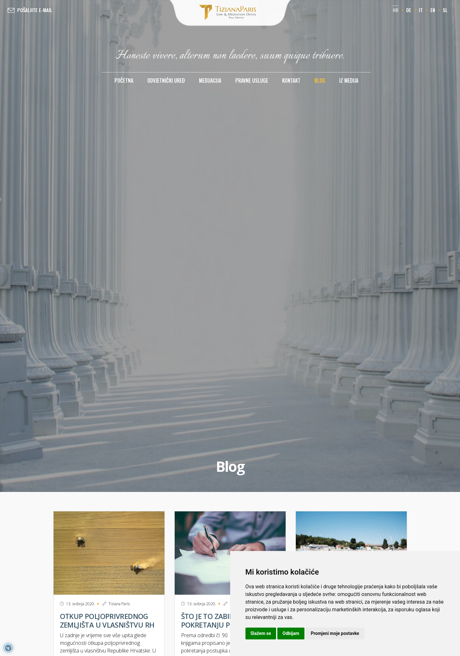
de (408, 9)
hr (395, 9)
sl (445, 9)
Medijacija (210, 80)
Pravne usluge (251, 80)
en (432, 9)
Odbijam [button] (290, 633)
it (421, 9)
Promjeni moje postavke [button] (335, 633)
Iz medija (348, 80)
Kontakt (291, 80)
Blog (319, 80)
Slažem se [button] (261, 633)
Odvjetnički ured (166, 80)
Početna (123, 80)
